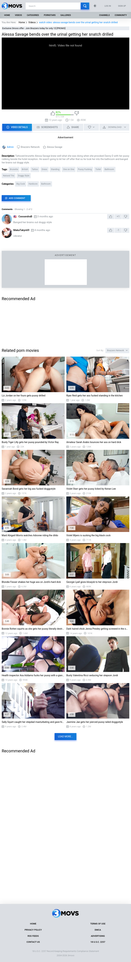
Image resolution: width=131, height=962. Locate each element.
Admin (10, 147)
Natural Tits (8, 175)
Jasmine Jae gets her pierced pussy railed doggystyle (94, 722)
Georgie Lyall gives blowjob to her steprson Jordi (92, 582)
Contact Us (33, 942)
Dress (44, 169)
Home (7, 15)
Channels (104, 15)
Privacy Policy (33, 930)
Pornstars (50, 15)
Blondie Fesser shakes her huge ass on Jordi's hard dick (31, 582)
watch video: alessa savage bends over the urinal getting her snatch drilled (78, 22)
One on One (68, 169)
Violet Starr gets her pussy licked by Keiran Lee (91, 488)
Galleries (66, 15)
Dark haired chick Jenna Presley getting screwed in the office (97, 628)
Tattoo (35, 169)
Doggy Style (23, 175)
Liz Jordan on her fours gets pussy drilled (23, 395)
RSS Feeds (33, 936)
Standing (55, 169)
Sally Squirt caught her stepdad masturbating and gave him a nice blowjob (33, 722)
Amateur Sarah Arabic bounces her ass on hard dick (93, 442)
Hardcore (33, 184)
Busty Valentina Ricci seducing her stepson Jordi (92, 675)
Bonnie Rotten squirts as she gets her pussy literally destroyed (33, 628)
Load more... (65, 736)
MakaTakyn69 (21, 230)
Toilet (98, 169)
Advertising (98, 936)
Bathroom (109, 169)
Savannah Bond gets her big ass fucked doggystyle (28, 488)
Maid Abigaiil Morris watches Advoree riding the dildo (30, 535)
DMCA (98, 930)
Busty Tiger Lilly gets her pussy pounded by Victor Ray (30, 442)
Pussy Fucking (85, 169)
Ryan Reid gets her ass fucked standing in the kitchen (94, 395)
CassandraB (25, 216)
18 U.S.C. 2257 (97, 942)
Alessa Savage (54, 147)
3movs (71, 955)
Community (121, 15)
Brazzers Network (30, 147)
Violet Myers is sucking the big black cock (88, 535)
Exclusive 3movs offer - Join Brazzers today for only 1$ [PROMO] (34, 28)
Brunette (14, 169)
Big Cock (20, 184)
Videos (18, 15)
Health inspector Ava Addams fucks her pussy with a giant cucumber (33, 675)
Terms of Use (97, 923)
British (25, 169)
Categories (33, 15)
